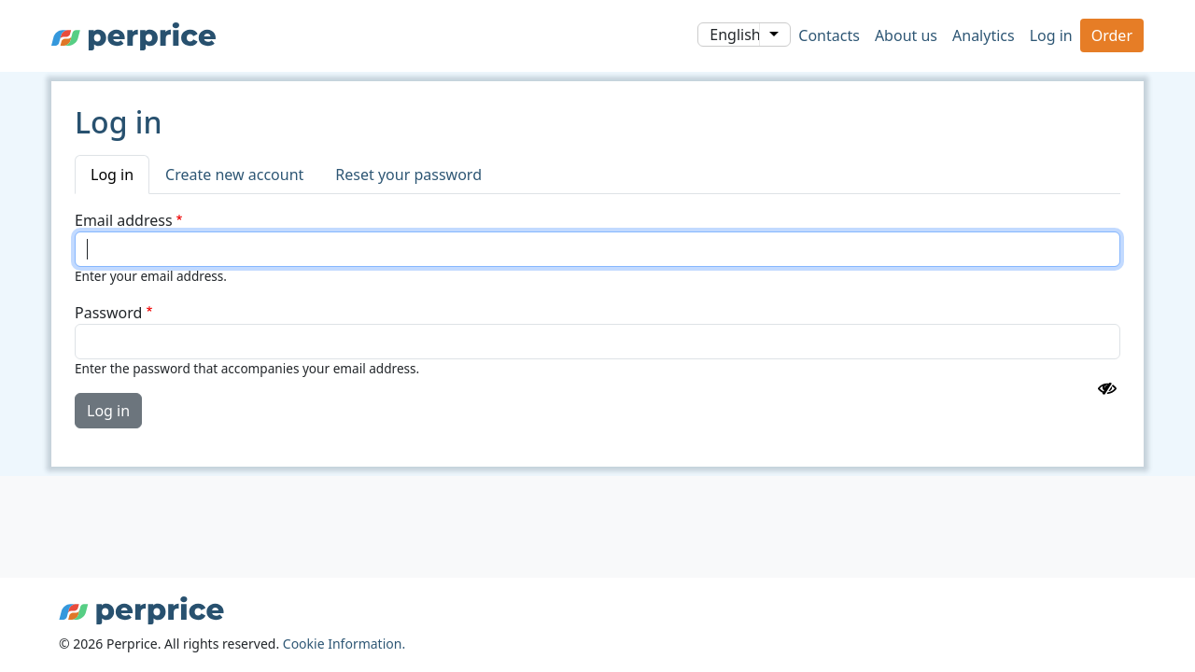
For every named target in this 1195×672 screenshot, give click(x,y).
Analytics (983, 35)
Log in (1051, 35)
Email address (124, 220)
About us (906, 35)
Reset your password (408, 174)
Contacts (829, 35)
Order (1111, 35)
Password (108, 312)
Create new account (234, 174)
